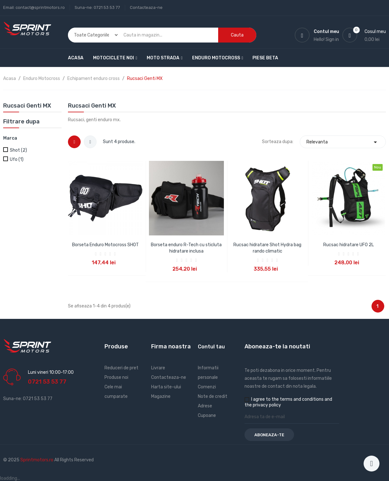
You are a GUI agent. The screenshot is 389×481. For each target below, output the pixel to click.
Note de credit (212, 396)
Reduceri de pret (121, 368)
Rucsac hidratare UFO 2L (348, 244)
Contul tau (211, 347)
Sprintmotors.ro (37, 460)
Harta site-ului (166, 387)
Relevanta (342, 142)
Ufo (16, 159)
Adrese (205, 406)
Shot (18, 150)
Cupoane (207, 415)
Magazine (161, 396)
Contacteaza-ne (146, 7)
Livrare (158, 368)
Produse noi (116, 377)
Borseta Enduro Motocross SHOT (105, 244)
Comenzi (207, 387)
